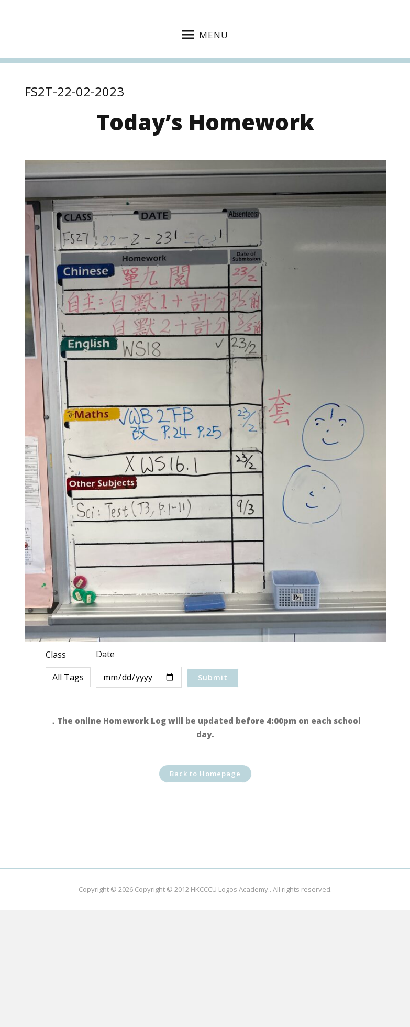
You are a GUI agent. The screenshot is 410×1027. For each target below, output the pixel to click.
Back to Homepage (205, 773)
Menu (205, 35)
